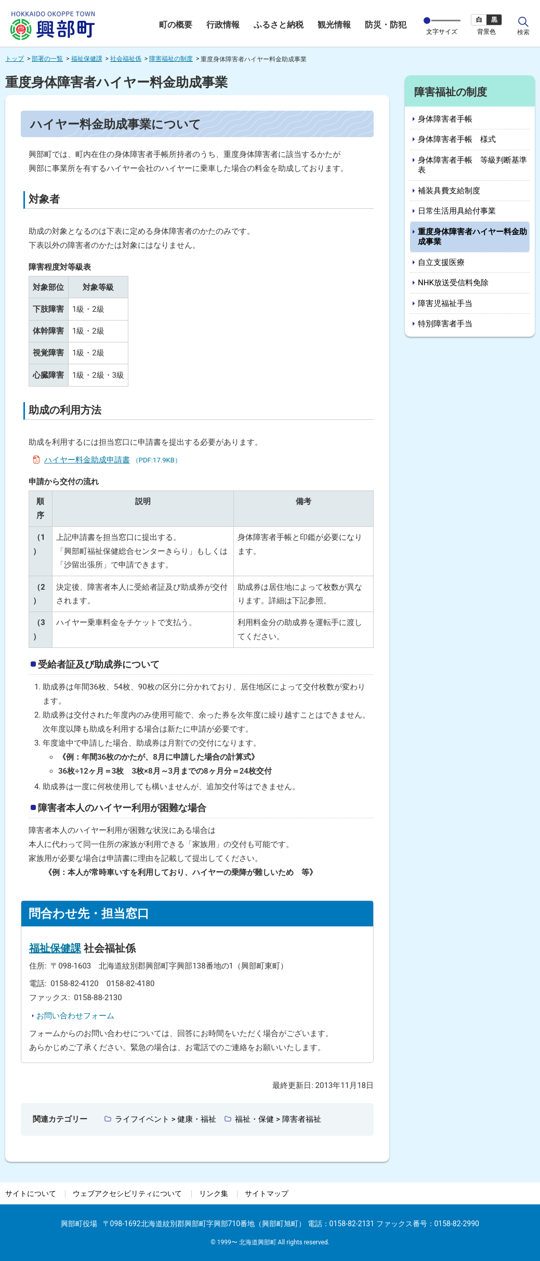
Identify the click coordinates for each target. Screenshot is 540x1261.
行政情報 (223, 25)
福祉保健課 (86, 58)
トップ (14, 58)
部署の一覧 (47, 58)
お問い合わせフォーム (75, 1015)
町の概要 (175, 25)
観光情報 (334, 25)
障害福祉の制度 (171, 58)
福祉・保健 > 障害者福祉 (278, 1119)
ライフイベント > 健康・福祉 (165, 1119)
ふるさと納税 (279, 25)
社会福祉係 (125, 58)
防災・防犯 (385, 25)
